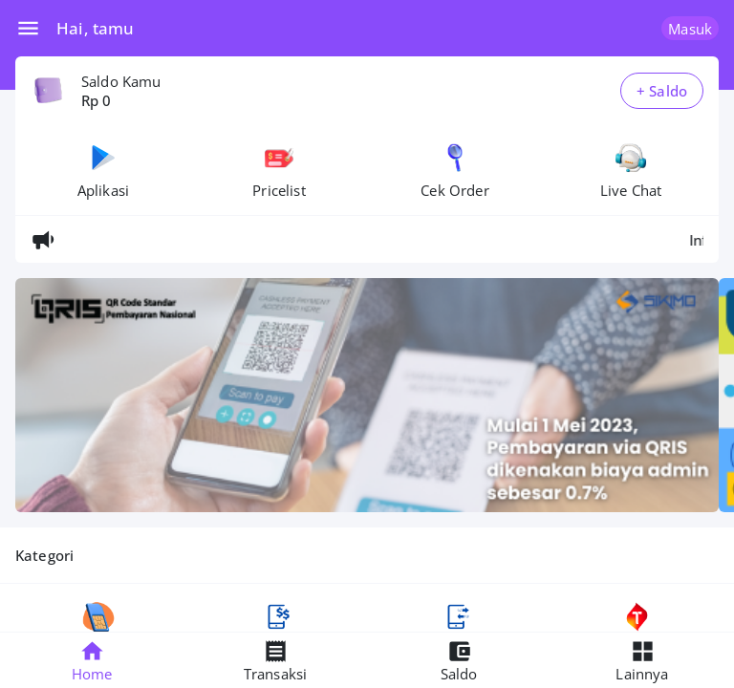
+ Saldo (662, 90)
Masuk (690, 28)
